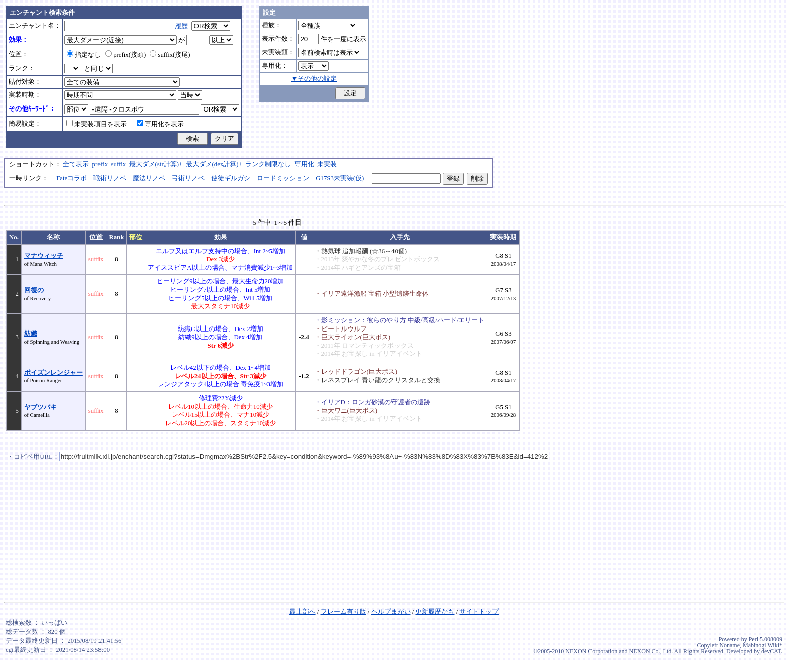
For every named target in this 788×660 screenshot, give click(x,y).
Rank (116, 237)
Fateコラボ (71, 178)
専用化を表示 (160, 124)
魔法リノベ (149, 178)
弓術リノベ (188, 178)
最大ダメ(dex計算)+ (214, 164)
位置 (96, 237)
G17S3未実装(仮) (340, 178)
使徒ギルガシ (230, 178)
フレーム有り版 (343, 611)
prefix (100, 164)
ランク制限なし (268, 164)
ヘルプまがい (391, 611)
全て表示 (76, 164)
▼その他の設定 (314, 78)
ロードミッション (283, 178)
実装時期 (503, 237)
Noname (729, 645)
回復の (34, 290)
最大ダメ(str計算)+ (156, 164)
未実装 (327, 164)
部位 (135, 237)
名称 (53, 237)
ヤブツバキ (40, 407)
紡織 (30, 333)
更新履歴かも (434, 611)
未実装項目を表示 (96, 124)
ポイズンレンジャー (53, 372)
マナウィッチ (43, 255)
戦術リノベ (109, 178)
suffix (118, 164)
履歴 (181, 26)
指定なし (84, 54)
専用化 (304, 164)
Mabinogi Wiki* (762, 645)
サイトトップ (479, 611)
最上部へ (302, 611)
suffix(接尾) (170, 54)
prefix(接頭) (125, 54)
